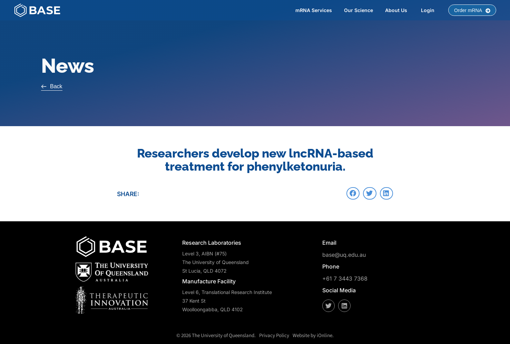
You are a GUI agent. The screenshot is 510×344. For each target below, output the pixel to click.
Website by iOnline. (313, 335)
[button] (353, 193)
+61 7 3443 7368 (344, 278)
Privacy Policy (274, 335)
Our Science (358, 10)
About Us (396, 10)
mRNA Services (313, 10)
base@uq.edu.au (344, 254)
